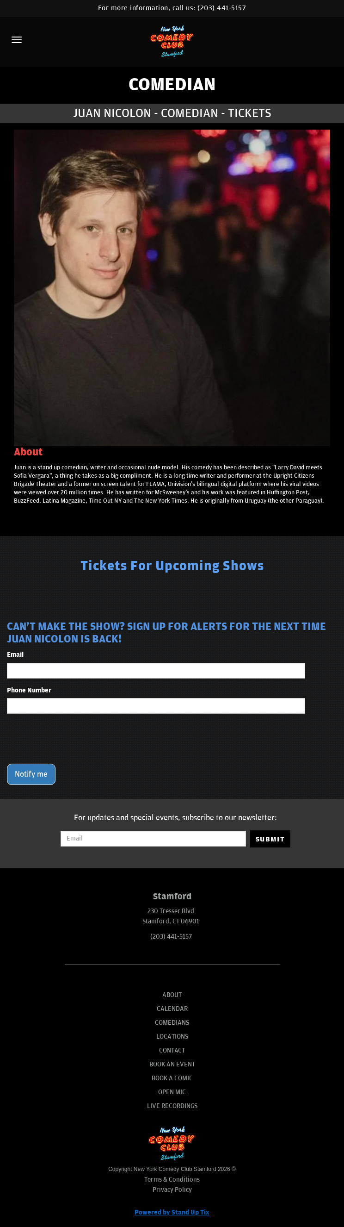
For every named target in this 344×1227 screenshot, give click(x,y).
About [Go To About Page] (172, 995)
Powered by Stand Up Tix (172, 1212)
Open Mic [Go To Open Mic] (172, 1092)
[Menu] (16, 39)
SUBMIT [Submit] (270, 839)
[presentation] (77, 739)
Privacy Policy (172, 1190)
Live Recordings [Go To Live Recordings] (172, 1106)
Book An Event (172, 1064)
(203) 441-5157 (221, 8)
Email (15, 655)
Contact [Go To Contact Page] (172, 1050)
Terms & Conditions (172, 1179)
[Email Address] (153, 839)
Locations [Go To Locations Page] (172, 1036)
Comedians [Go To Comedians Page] (172, 1023)
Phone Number (29, 690)
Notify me (31, 774)
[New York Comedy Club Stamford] (172, 41)
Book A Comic (172, 1078)
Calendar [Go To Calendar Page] (172, 1009)
